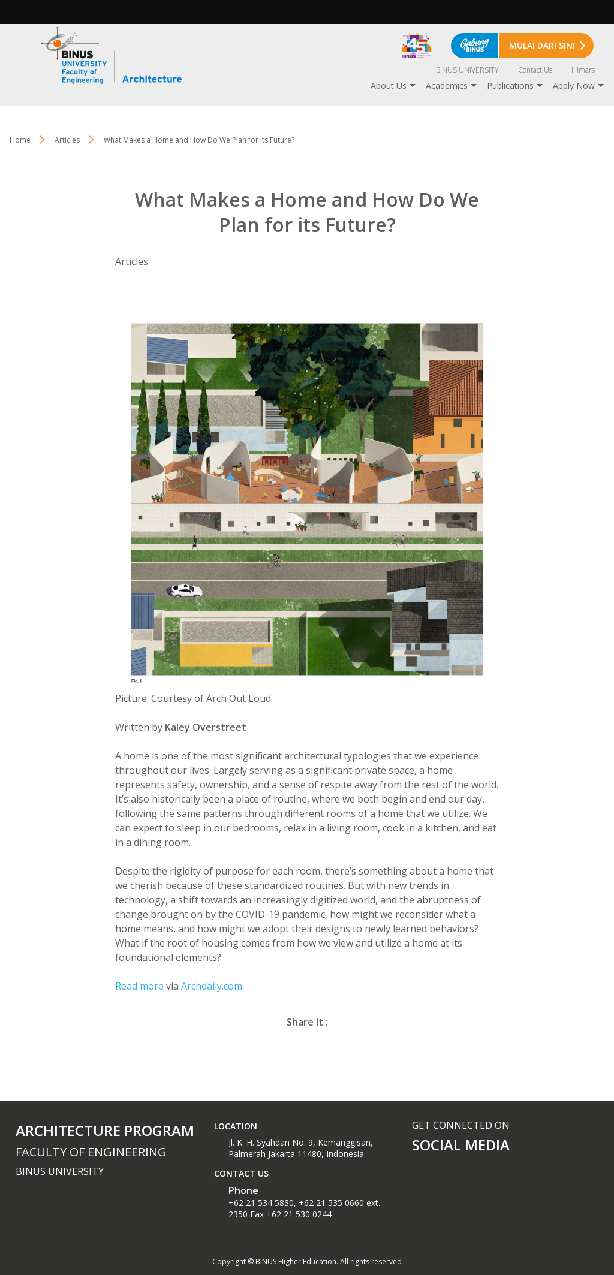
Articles (67, 140)
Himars (583, 70)
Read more (139, 986)
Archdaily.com (211, 986)
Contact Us (535, 70)
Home (20, 140)
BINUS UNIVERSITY (467, 70)
